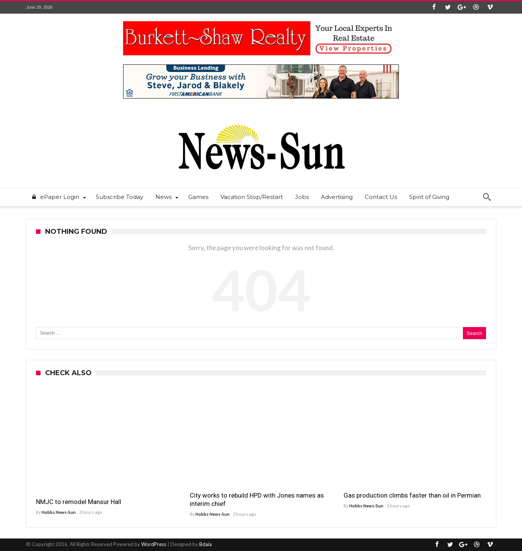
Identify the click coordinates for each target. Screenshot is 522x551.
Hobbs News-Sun (59, 512)
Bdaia (205, 544)
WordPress (153, 544)
